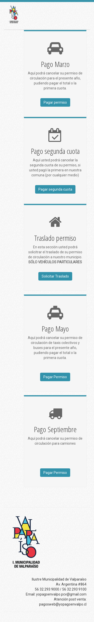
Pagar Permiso (55, 377)
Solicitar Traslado (55, 276)
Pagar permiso (55, 102)
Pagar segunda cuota (55, 189)
